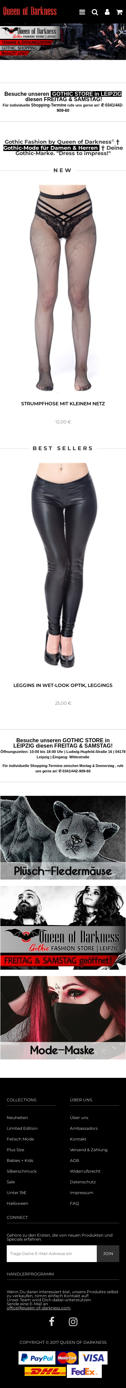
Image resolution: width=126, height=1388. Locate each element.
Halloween (17, 1203)
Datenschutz (83, 1182)
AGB (74, 1161)
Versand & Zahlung (89, 1150)
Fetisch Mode (20, 1139)
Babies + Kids (20, 1161)
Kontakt (78, 1139)
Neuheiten (17, 1118)
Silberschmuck (22, 1171)
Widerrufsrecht (85, 1171)
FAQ (74, 1203)
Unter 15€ (17, 1193)
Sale (11, 1182)
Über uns (79, 1118)
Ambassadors (84, 1128)
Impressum (81, 1193)
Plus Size (15, 1150)
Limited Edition (22, 1128)
